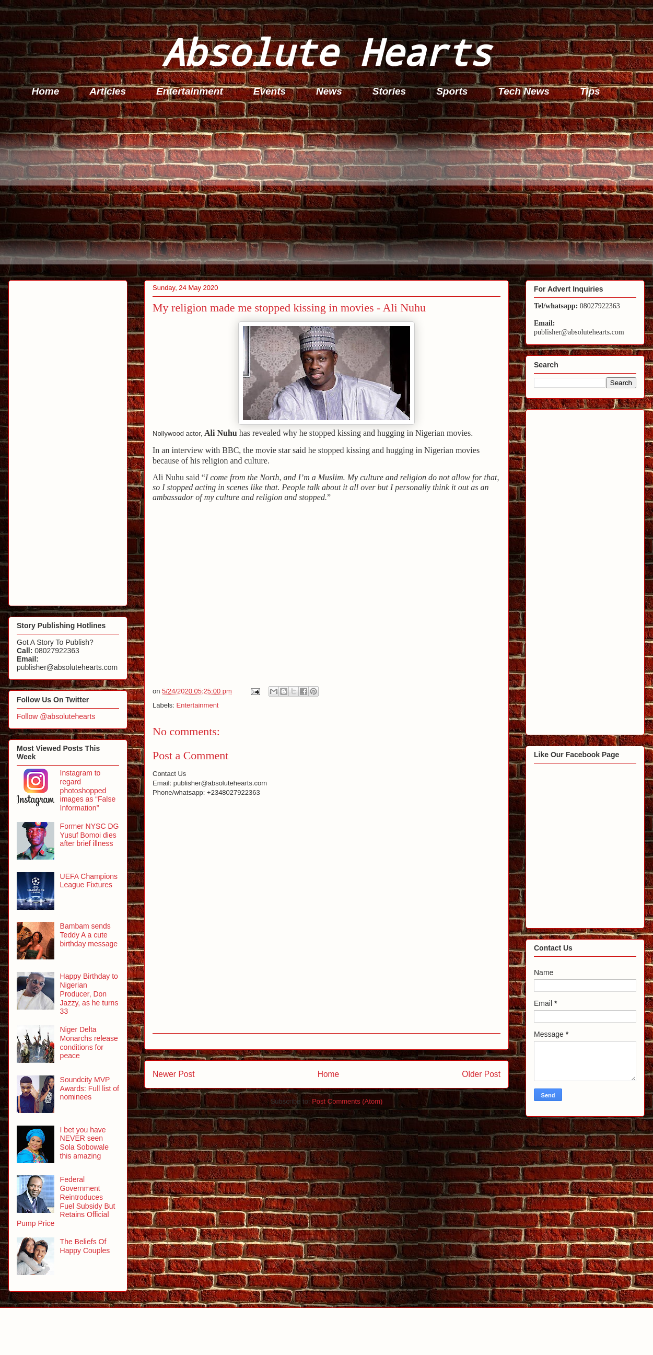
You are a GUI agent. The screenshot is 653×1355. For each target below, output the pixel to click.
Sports (452, 91)
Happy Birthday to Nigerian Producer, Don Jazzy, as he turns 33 (89, 993)
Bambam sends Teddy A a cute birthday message (89, 935)
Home (46, 91)
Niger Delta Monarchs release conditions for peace (89, 1042)
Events (269, 91)
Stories (389, 91)
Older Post (481, 1074)
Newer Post (174, 1074)
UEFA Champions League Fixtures (89, 880)
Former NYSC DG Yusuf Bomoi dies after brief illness (89, 835)
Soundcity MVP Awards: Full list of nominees (89, 1088)
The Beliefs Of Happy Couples (85, 1246)
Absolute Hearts (326, 51)
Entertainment (189, 91)
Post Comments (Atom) (347, 1101)
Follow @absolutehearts (56, 716)
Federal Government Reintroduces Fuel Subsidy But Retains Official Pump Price (66, 1201)
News (329, 91)
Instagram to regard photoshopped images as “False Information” (88, 790)
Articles (107, 91)
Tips (590, 91)
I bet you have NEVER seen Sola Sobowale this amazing (84, 1143)
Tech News (524, 91)
